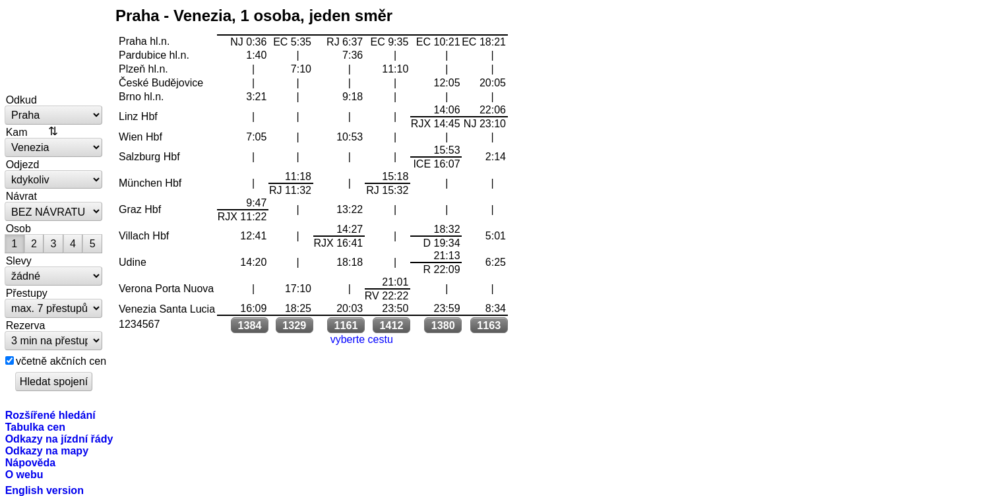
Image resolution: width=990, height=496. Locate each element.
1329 (294, 325)
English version (44, 490)
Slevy (19, 260)
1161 (345, 325)
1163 (489, 325)
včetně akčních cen (61, 361)
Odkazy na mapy (46, 450)
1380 (443, 325)
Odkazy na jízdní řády (59, 439)
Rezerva (26, 325)
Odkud (21, 100)
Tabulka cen (35, 427)
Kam (17, 132)
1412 (392, 325)
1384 (250, 325)
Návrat (21, 196)
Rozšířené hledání (50, 415)
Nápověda (30, 462)
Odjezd (23, 164)
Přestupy (26, 293)
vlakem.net (54, 47)
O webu (24, 474)
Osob (18, 228)
